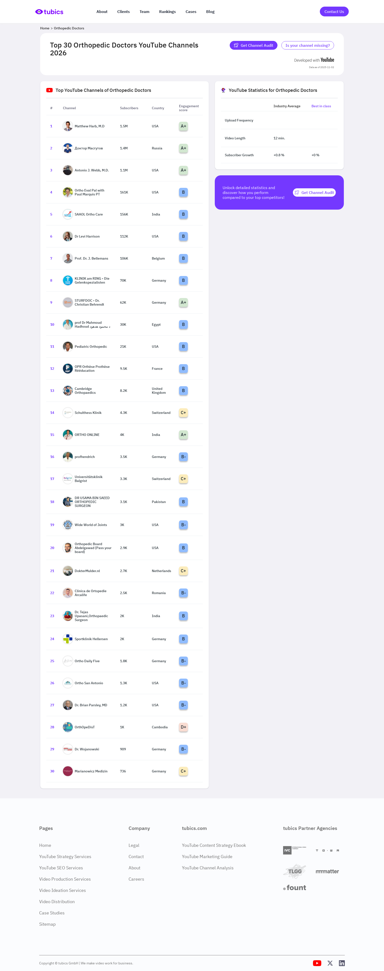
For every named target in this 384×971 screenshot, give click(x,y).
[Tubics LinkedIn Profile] (342, 963)
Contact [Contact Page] (136, 856)
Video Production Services (65, 879)
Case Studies (52, 913)
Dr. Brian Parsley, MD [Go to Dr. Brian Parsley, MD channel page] (85, 705)
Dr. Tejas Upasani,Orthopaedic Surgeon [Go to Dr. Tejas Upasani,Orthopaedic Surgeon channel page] (85, 616)
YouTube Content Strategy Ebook (214, 845)
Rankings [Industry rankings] (167, 11)
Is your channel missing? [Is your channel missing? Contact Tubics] (308, 45)
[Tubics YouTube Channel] (317, 963)
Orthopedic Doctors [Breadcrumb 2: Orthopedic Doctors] (69, 28)
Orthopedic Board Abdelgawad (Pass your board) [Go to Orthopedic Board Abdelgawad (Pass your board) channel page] (87, 548)
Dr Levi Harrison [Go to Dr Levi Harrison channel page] (81, 236)
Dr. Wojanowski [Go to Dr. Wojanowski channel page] (81, 749)
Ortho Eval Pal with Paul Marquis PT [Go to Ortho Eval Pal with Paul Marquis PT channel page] (83, 192)
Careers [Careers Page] (136, 879)
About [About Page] (134, 868)
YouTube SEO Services (61, 868)
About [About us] (102, 11)
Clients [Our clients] (123, 11)
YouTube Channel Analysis (208, 868)
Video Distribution (57, 901)
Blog (210, 11)
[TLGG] (297, 871)
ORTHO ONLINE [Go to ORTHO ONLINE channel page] (81, 435)
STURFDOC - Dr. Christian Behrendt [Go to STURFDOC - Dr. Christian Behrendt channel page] (83, 302)
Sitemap (47, 924)
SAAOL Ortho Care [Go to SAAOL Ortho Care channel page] (83, 214)
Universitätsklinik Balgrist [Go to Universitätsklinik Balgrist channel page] (83, 479)
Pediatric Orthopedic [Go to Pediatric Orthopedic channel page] (85, 346)
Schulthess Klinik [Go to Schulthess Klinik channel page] (82, 413)
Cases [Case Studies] (191, 11)
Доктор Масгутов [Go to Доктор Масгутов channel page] (83, 148)
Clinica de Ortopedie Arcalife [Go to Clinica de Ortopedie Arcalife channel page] (85, 593)
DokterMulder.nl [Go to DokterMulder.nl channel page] (81, 571)
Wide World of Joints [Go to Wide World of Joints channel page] (85, 525)
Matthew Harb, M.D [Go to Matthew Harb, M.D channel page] (84, 126)
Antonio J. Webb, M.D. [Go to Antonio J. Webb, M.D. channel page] (86, 170)
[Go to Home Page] (49, 11)
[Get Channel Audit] (314, 192)
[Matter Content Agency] (330, 871)
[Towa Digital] (330, 850)
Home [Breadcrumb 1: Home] (44, 28)
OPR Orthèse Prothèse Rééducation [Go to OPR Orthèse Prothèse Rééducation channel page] (86, 368)
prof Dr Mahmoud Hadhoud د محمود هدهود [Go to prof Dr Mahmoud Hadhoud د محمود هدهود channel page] (86, 324)
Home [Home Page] (45, 845)
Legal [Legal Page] (134, 845)
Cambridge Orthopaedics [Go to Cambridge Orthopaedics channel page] (79, 391)
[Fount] (297, 887)
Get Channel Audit (253, 45)
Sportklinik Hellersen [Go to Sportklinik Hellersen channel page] (85, 639)
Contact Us (334, 11)
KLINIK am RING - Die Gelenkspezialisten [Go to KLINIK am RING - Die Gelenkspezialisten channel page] (86, 280)
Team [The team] (144, 11)
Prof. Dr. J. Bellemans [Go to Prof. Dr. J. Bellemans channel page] (85, 258)
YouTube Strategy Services (65, 856)
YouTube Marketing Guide (207, 856)
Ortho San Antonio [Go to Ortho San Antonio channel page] (83, 683)
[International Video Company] (297, 850)
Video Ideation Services (62, 890)
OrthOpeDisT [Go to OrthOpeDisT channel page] (79, 727)
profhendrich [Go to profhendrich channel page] (79, 457)
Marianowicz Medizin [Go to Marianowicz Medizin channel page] (85, 771)
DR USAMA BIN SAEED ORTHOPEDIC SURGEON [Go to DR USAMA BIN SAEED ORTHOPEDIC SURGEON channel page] (86, 502)
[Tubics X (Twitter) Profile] (330, 963)
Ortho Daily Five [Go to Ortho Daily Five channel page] (81, 661)
